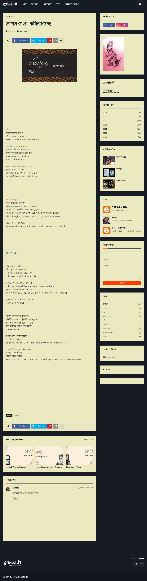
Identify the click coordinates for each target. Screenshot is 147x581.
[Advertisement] (49, 390)
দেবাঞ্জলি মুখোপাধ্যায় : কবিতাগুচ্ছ (49, 467)
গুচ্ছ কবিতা (120, 180)
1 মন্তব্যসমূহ (23, 31)
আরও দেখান (88, 439)
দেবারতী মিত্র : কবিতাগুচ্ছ (16, 467)
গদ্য (122, 308)
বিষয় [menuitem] (58, 4)
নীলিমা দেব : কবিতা (73, 467)
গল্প (122, 312)
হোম (7, 16)
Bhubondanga (21, 576)
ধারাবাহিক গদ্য (122, 332)
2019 (122, 137)
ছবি (122, 320)
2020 (122, 133)
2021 (122, 129)
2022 (122, 125)
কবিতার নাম (121, 157)
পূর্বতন (92, 547)
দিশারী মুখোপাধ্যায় (119, 228)
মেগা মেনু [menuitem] (34, 4)
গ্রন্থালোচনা (122, 316)
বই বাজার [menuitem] (47, 4)
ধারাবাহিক (122, 328)
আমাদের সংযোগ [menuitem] (71, 4)
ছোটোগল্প (122, 324)
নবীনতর (7, 547)
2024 (122, 116)
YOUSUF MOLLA (119, 207)
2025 (122, 112)
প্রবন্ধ (122, 336)
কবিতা (13, 16)
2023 (122, 120)
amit (16, 487)
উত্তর (15, 498)
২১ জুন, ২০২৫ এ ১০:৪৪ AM (84, 488)
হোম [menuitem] (25, 4)
